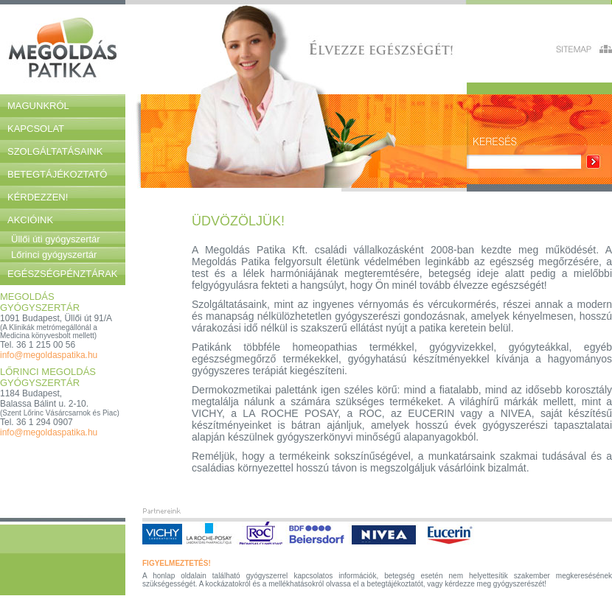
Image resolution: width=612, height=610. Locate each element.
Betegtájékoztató (57, 174)
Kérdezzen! (37, 197)
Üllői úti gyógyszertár (55, 239)
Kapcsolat (35, 128)
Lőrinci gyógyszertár (54, 254)
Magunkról (38, 105)
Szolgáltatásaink (54, 151)
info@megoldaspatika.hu (48, 355)
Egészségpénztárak (62, 273)
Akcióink (30, 219)
